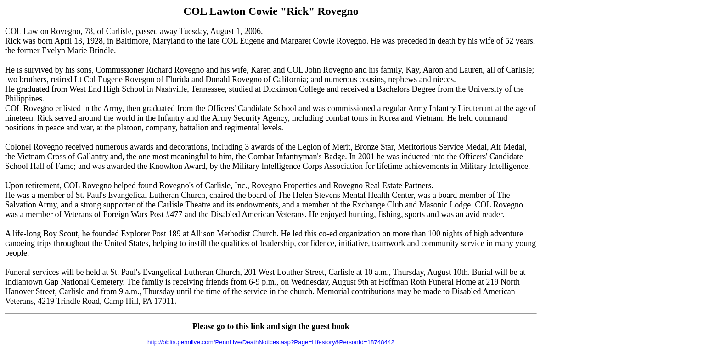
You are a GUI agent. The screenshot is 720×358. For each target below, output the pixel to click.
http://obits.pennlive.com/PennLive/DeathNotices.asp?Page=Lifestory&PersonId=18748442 (270, 342)
